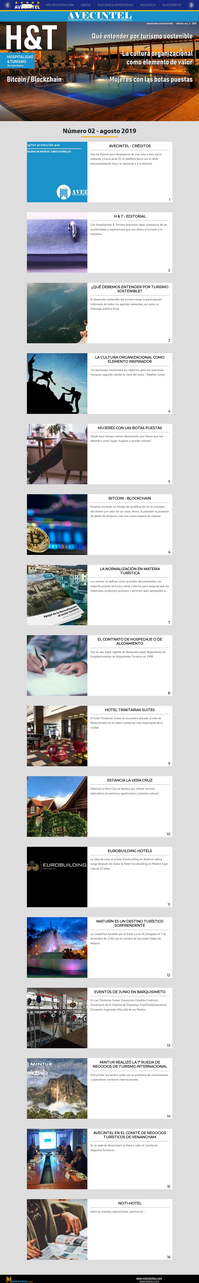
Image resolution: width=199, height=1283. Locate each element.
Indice (85, 5)
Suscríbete (172, 5)
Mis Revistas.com (60, 5)
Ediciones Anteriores (115, 5)
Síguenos (148, 5)
